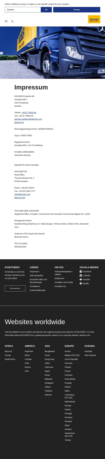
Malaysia (48, 379)
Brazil (27, 355)
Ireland (68, 387)
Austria (68, 351)
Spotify (84, 283)
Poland (68, 409)
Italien (67, 391)
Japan (47, 371)
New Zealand (90, 355)
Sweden (68, 429)
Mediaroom (59, 278)
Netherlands (70, 402)
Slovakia (68, 421)
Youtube (85, 279)
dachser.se (19, 122)
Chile (27, 363)
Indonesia (49, 367)
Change (76, 10)
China (47, 355)
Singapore (49, 383)
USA (27, 371)
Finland (68, 367)
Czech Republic (71, 359)
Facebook (85, 271)
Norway (68, 405)
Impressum (34, 271)
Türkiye (68, 440)
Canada (28, 359)
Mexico (28, 367)
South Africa (10, 359)
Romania (68, 417)
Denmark (68, 363)
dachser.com (19, 198)
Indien (47, 363)
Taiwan (48, 387)
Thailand (48, 391)
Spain (67, 425)
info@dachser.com (22, 194)
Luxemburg (69, 395)
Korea (47, 375)
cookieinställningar (38, 290)
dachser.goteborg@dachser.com (28, 119)
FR (74, 355)
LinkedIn (85, 275)
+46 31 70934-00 (29, 113)
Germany (69, 375)
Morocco (8, 351)
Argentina (29, 351)
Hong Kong (49, 359)
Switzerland (70, 433)
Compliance (35, 286)
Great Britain (70, 379)
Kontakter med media (64, 282)
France (68, 371)
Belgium (68, 355)
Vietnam (48, 395)
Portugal (68, 413)
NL (78, 355)
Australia (88, 351)
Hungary (68, 383)
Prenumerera (15, 288)
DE (70, 398)
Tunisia (8, 355)
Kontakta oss (60, 286)
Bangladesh (50, 351)
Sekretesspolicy (36, 275)
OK (46, 10)
